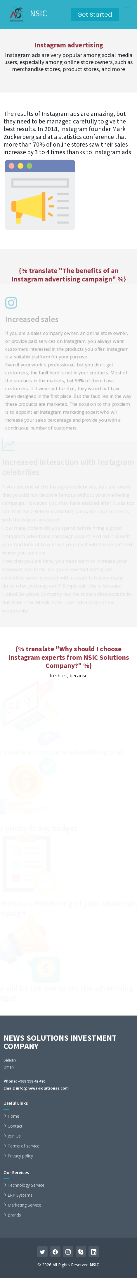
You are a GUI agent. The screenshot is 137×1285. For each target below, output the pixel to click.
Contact (15, 1126)
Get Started (94, 15)
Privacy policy (20, 1156)
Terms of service (23, 1146)
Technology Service (26, 1185)
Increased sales (30, 317)
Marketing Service (24, 1205)
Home (13, 1116)
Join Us (14, 1136)
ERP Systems (20, 1195)
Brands (14, 1215)
